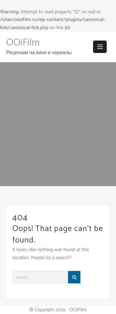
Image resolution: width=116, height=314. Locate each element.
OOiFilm (23, 43)
